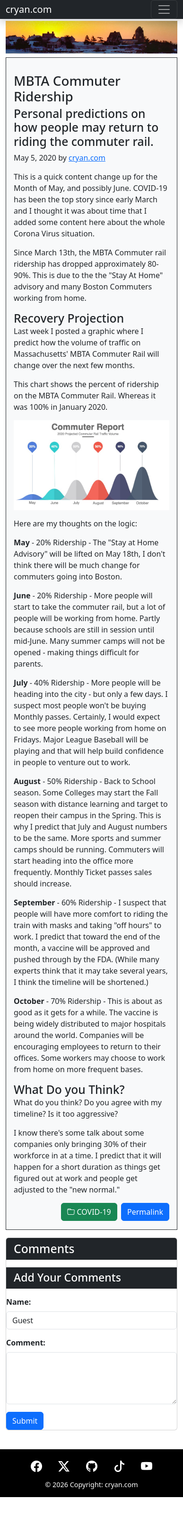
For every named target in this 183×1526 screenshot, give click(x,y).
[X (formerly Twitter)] (64, 1464)
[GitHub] (91, 1464)
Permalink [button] (145, 1212)
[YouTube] (146, 1464)
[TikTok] (119, 1464)
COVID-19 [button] (89, 1212)
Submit (24, 1421)
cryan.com (29, 9)
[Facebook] (36, 1464)
